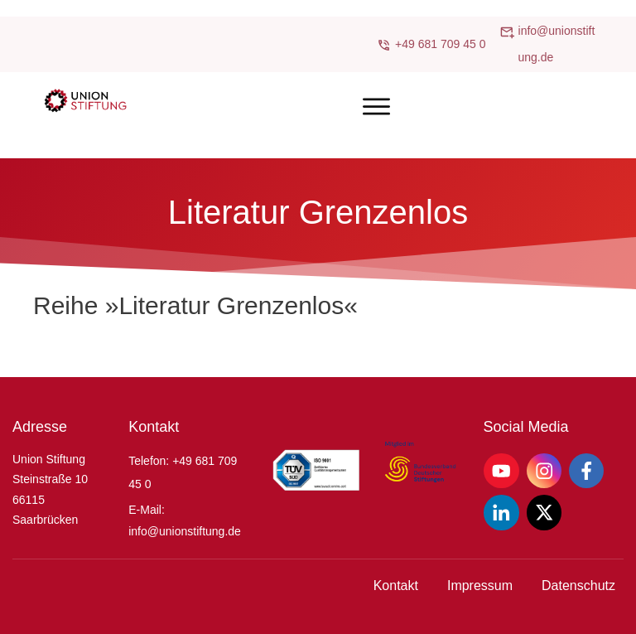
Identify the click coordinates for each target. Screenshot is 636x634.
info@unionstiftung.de (184, 531)
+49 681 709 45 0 (440, 44)
